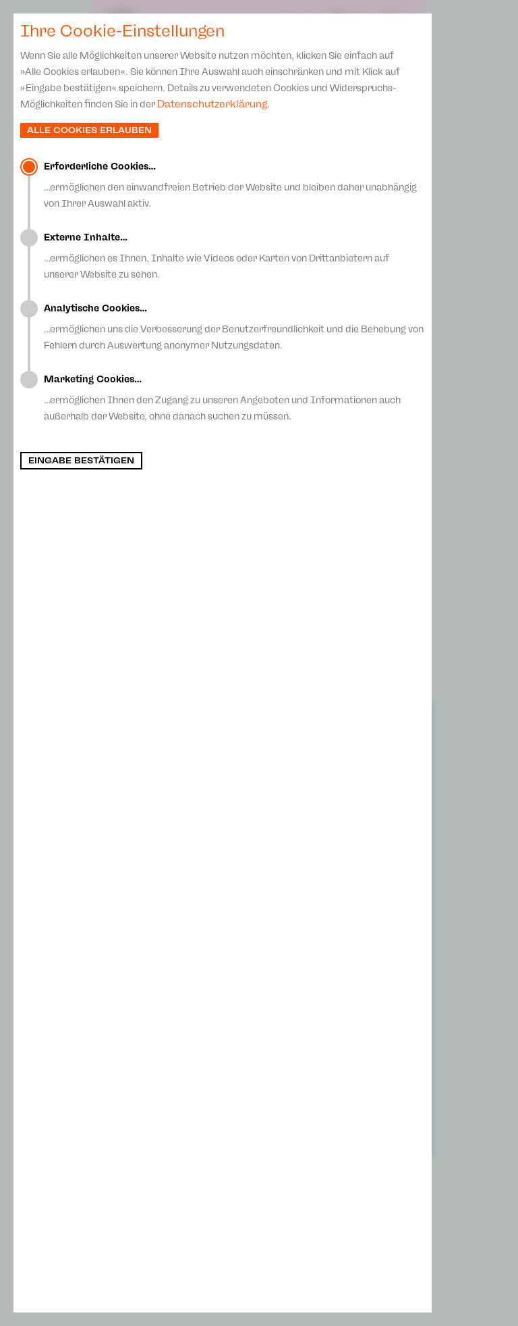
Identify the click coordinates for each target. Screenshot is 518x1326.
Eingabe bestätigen (81, 460)
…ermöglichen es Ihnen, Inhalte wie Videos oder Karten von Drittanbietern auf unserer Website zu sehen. (234, 256)
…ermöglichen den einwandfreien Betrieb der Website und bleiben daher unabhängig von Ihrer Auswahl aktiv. (234, 185)
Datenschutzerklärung (212, 104)
